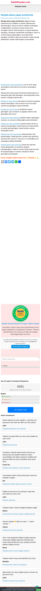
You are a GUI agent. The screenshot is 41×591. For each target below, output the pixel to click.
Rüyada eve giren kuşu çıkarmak (14, 581)
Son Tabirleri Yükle (20, 410)
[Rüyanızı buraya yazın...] (20, 359)
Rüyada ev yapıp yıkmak (9, 101)
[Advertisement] (20, 62)
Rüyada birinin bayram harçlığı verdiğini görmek (19, 514)
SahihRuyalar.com (20, 2)
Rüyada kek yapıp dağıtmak (10, 118)
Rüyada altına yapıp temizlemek (17, 15)
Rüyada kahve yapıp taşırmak (11, 145)
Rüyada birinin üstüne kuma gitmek (15, 565)
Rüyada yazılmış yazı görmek (13, 530)
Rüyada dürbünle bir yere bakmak (14, 429)
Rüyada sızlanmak (9, 500)
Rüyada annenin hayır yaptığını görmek (16, 551)
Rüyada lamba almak (10, 445)
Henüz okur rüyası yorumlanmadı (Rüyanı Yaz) (15, 18)
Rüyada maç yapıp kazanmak (11, 134)
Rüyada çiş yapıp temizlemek (11, 124)
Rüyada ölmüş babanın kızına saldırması (16, 468)
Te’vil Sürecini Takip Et (20, 346)
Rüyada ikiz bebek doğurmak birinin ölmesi (17, 484)
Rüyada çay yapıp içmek (9, 109)
